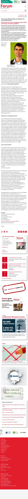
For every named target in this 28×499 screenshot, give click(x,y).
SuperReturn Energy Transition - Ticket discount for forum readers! (17, 264)
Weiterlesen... (5, 247)
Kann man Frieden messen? (8, 419)
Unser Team (3, 470)
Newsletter (3, 443)
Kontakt (2, 452)
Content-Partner (4, 460)
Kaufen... (4, 250)
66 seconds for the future (6, 475)
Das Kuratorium (4, 457)
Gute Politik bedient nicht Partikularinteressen (12, 361)
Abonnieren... (5, 251)
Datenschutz (3, 449)
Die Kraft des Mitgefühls (6, 481)
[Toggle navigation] (25, 6)
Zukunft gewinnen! (5, 484)
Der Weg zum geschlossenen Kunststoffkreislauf (12, 424)
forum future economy (6, 482)
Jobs (2, 468)
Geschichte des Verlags (6, 467)
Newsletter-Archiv (5, 445)
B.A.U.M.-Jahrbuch (5, 480)
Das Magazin (3, 465)
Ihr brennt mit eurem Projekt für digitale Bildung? (13, 417)
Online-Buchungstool (5, 446)
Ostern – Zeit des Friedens (8, 412)
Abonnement (4, 440)
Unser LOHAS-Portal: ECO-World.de (8, 485)
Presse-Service (4, 447)
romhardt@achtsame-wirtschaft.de (11, 221)
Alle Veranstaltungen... (7, 278)
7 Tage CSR (3, 477)
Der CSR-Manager (4, 478)
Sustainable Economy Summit (15, 257)
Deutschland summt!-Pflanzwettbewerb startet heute (14, 415)
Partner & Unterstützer (6, 459)
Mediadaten (3, 442)
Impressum (3, 450)
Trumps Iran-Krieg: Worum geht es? (10, 422)
